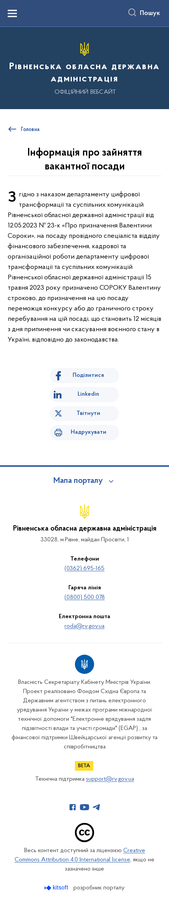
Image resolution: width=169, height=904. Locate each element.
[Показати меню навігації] (12, 13)
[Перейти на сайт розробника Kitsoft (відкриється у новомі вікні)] (57, 888)
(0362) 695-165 (84, 569)
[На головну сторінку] (84, 66)
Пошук (150, 13)
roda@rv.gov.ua (84, 626)
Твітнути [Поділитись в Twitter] (88, 413)
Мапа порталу (78, 481)
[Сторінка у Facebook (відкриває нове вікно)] (72, 807)
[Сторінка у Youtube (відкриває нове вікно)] (84, 807)
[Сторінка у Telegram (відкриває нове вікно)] (96, 807)
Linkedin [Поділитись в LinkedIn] (88, 394)
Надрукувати (88, 432)
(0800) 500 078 (85, 597)
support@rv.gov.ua (110, 779)
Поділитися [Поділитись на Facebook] (88, 375)
